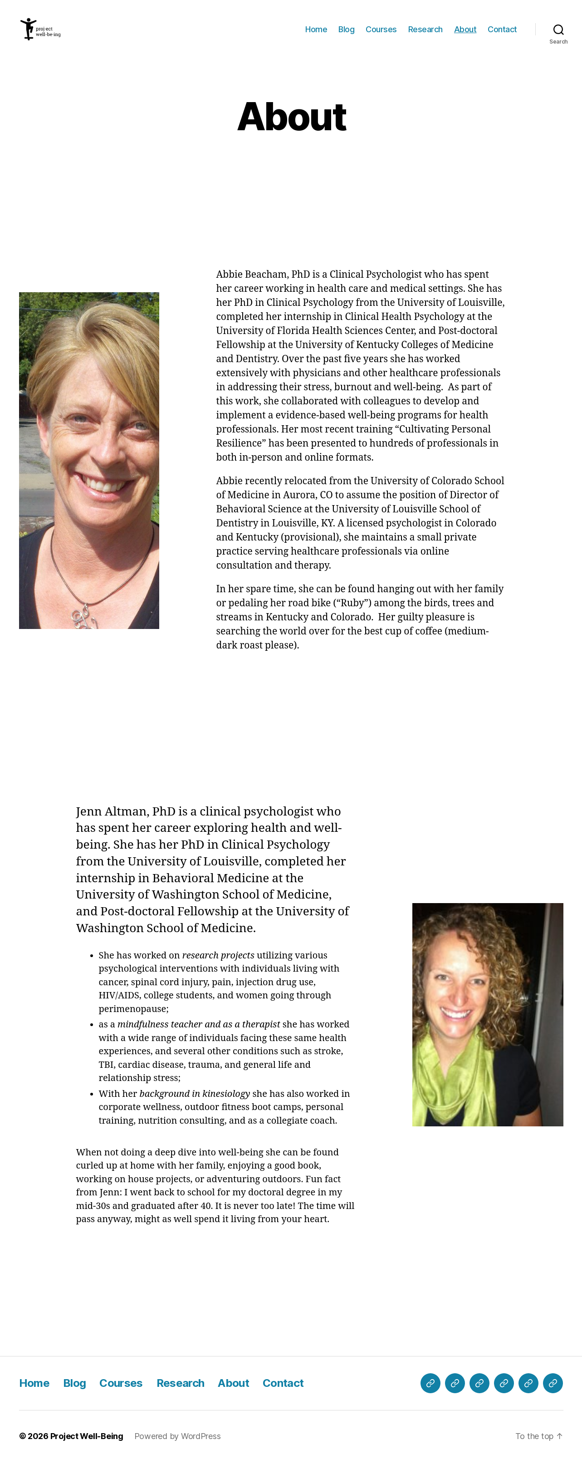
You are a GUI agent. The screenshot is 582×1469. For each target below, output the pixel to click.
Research (425, 33)
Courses (381, 33)
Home (316, 33)
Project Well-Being (86, 1443)
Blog (346, 33)
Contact (502, 33)
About (465, 33)
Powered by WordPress (177, 1443)
